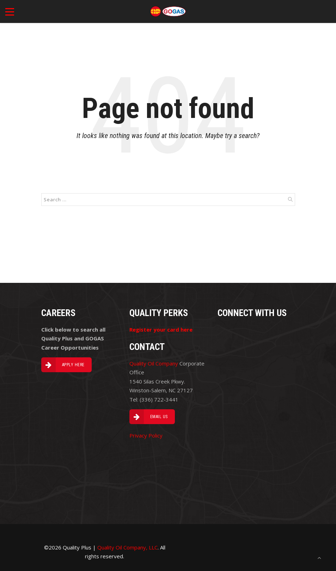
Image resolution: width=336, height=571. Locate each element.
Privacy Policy (146, 435)
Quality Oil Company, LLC (127, 547)
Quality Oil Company (153, 363)
